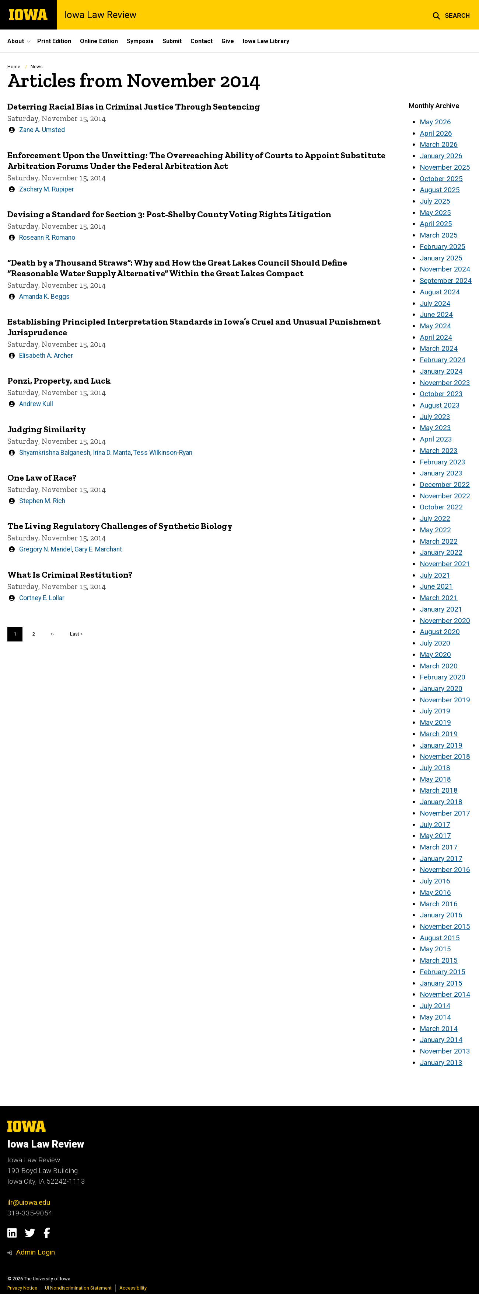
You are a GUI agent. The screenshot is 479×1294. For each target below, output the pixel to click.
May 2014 (435, 1017)
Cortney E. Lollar (41, 597)
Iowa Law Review (100, 15)
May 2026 (435, 122)
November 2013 (445, 1051)
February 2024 (442, 360)
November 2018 (445, 756)
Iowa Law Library (266, 41)
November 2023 (445, 382)
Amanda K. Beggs (44, 296)
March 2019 (439, 734)
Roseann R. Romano (47, 237)
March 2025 (439, 235)
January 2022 (441, 552)
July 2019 (435, 711)
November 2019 (445, 700)
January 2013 (441, 1062)
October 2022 (441, 507)
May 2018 (435, 779)
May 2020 (435, 654)
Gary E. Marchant (98, 549)
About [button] (15, 41)
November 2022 (445, 496)
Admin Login (35, 1252)
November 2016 (445, 869)
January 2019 (441, 745)
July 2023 (435, 416)
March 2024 (439, 348)
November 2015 (445, 926)
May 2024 (435, 326)
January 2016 (441, 915)
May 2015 (435, 949)
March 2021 (439, 598)
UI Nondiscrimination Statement (78, 1288)
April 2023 (436, 439)
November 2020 (445, 620)
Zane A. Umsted (42, 130)
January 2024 (441, 371)
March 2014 (439, 1028)
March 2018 (439, 790)
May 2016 (435, 892)
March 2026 (439, 144)
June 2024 (436, 314)
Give (227, 41)
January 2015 (441, 983)
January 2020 (441, 688)
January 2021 (441, 609)
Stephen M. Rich (42, 501)
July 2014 (435, 1005)
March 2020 (439, 666)
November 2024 (445, 269)
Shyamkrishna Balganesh (54, 452)
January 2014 (441, 1039)
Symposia (140, 41)
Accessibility (133, 1288)
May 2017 (435, 835)
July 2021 (435, 575)
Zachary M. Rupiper (46, 189)
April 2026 (436, 133)
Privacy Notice (22, 1288)
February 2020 (442, 677)
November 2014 (445, 994)
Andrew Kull (36, 404)
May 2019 (435, 722)
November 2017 (445, 813)
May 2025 (435, 212)
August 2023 (440, 405)
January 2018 (441, 801)
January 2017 (441, 858)
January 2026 (441, 156)
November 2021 (445, 564)
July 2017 (435, 824)
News (37, 66)
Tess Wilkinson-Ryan (162, 452)
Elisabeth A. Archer (46, 355)
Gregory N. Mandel (45, 549)
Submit (172, 41)
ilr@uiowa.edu (28, 1202)
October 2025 (441, 178)
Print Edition (54, 41)
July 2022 (435, 518)
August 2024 (440, 292)
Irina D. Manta (112, 452)
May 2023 (435, 427)
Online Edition (99, 41)
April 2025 (436, 223)
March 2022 (439, 541)
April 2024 (436, 337)
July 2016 (435, 881)
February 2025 (442, 246)
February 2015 (442, 972)
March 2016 (439, 904)
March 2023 (439, 450)
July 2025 (435, 201)
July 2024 (435, 303)
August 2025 (440, 190)
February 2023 (442, 462)
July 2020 (435, 643)
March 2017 (439, 847)
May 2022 (435, 530)
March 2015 (439, 960)
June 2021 (436, 586)
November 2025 (445, 167)
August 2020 (440, 631)
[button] (451, 15)
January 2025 (441, 258)
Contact (201, 41)
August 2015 (440, 938)
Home (13, 66)
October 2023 (441, 394)
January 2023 (441, 473)
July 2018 (435, 768)
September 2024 (446, 280)
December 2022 (445, 484)
